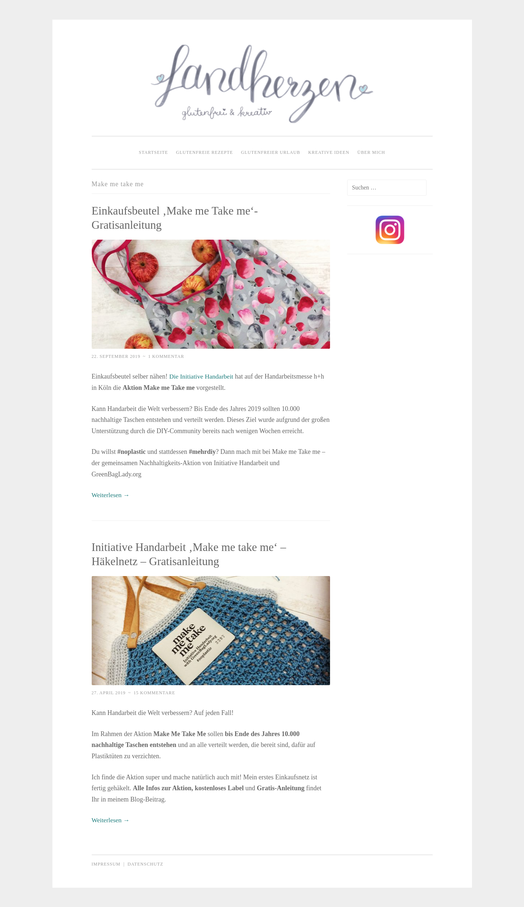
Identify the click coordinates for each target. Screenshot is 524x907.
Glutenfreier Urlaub (270, 152)
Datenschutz (145, 863)
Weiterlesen (111, 495)
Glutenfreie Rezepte (204, 152)
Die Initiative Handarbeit (202, 376)
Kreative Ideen (328, 152)
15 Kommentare (154, 692)
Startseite (153, 152)
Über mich (371, 152)
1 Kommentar (166, 356)
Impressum (106, 863)
